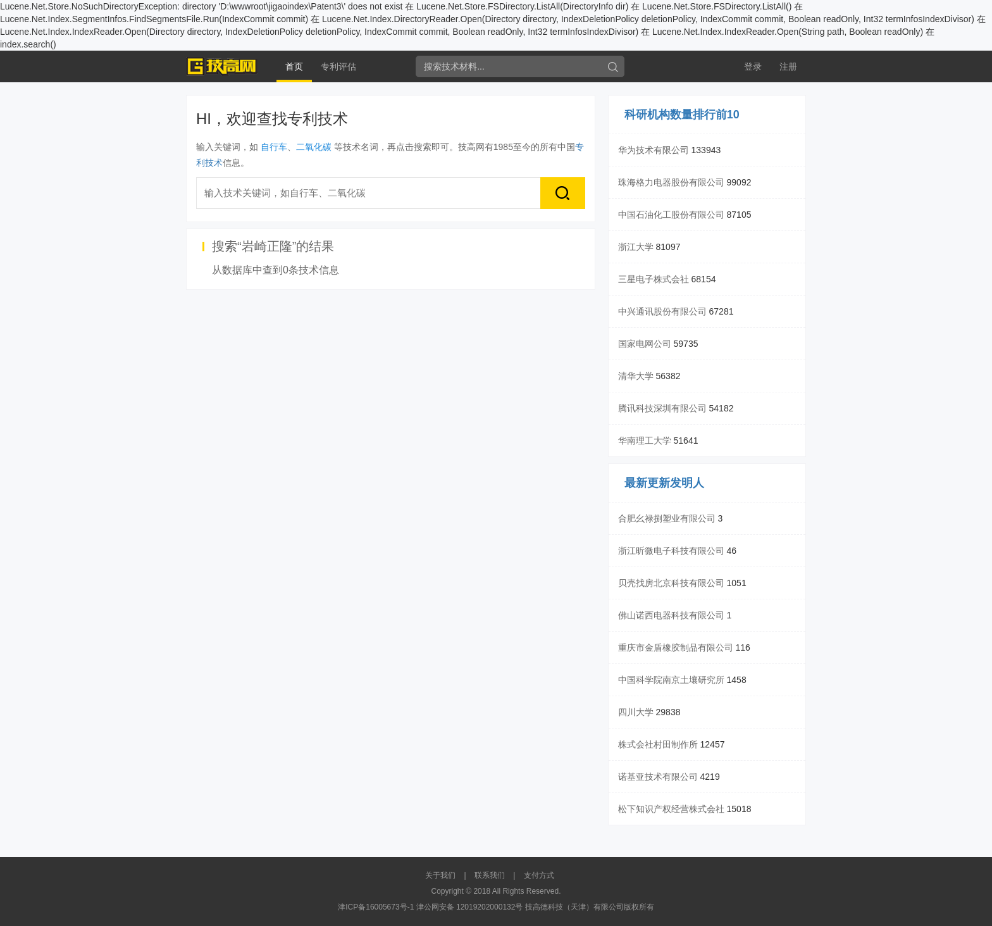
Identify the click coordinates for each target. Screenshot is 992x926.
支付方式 (539, 875)
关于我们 (440, 875)
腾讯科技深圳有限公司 (662, 408)
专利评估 (338, 66)
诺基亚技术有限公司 (658, 777)
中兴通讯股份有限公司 (662, 311)
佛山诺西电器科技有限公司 (671, 615)
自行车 (274, 147)
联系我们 (489, 875)
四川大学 (636, 712)
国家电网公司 (644, 344)
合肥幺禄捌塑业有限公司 (667, 518)
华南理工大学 (644, 440)
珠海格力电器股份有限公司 (671, 182)
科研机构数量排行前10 (682, 114)
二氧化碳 (314, 147)
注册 (788, 66)
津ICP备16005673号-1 (376, 907)
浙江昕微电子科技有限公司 (671, 551)
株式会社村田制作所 (658, 744)
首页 (294, 66)
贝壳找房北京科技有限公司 (671, 583)
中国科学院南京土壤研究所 (671, 680)
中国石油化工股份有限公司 (671, 215)
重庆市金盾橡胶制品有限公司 (675, 647)
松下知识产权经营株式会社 (671, 809)
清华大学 (636, 376)
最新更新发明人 (664, 483)
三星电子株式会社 (653, 279)
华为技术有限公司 (653, 150)
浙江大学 (636, 247)
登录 (753, 66)
